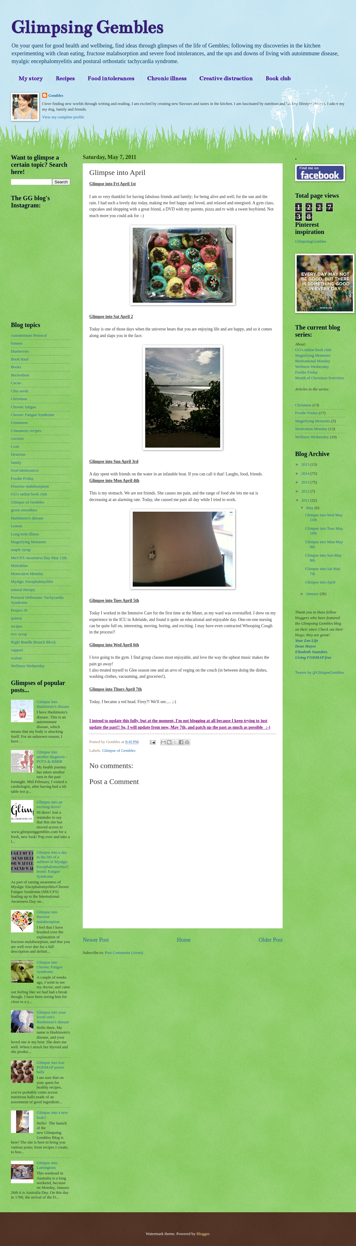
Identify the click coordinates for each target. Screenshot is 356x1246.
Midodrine (19, 565)
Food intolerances (110, 78)
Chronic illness (166, 78)
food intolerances (25, 470)
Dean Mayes (305, 646)
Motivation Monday (27, 574)
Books (16, 367)
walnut (16, 658)
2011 (305, 500)
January (312, 594)
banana (16, 343)
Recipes (65, 78)
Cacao (16, 383)
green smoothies (24, 510)
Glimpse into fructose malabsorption (48, 917)
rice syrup (19, 634)
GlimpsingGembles (310, 241)
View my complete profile (63, 117)
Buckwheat (20, 375)
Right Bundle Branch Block (33, 642)
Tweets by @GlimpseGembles (319, 672)
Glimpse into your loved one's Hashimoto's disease (53, 1017)
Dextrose (18, 454)
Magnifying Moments (28, 542)
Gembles (55, 95)
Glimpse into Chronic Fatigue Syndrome (49, 967)
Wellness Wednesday (28, 666)
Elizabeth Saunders (311, 652)
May (310, 508)
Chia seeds (19, 391)
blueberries (20, 351)
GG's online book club (29, 494)
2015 (305, 464)
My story (30, 78)
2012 (305, 491)
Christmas (19, 399)
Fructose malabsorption (30, 486)
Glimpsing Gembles (87, 27)
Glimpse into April (320, 582)
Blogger (202, 1234)
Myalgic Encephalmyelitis (32, 581)
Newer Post (96, 940)
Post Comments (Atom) (124, 953)
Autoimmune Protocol (29, 335)
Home (183, 940)
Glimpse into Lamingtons (47, 1165)
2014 (305, 473)
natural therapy (23, 590)
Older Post (271, 940)
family (16, 462)
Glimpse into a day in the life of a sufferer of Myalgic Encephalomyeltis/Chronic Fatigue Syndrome (53, 864)
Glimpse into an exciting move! (49, 804)
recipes (16, 626)
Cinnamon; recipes (26, 431)
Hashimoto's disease (27, 518)
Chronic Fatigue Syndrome (32, 415)
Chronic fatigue (23, 407)
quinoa (16, 618)
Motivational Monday (312, 361)
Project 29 (19, 610)
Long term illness (25, 534)
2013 (305, 482)
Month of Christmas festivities (319, 378)
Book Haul (19, 359)
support (17, 650)
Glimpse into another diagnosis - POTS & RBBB (52, 757)
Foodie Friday (22, 478)
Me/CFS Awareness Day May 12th (39, 558)
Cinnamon (19, 422)
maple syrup (21, 550)
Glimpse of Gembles (119, 750)
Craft (15, 446)
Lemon (16, 526)
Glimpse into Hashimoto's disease (53, 704)
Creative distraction (226, 78)
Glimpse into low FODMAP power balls (50, 1067)
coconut (17, 438)
